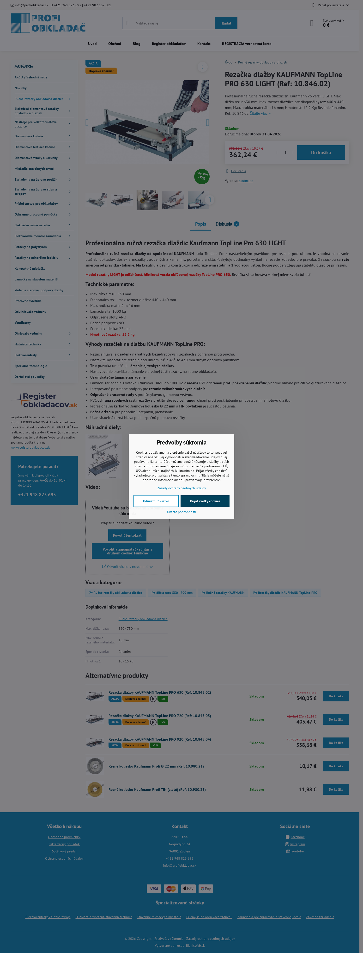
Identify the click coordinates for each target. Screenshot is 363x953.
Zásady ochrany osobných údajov (181, 488)
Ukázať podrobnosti (181, 512)
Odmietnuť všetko (156, 501)
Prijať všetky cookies (205, 501)
